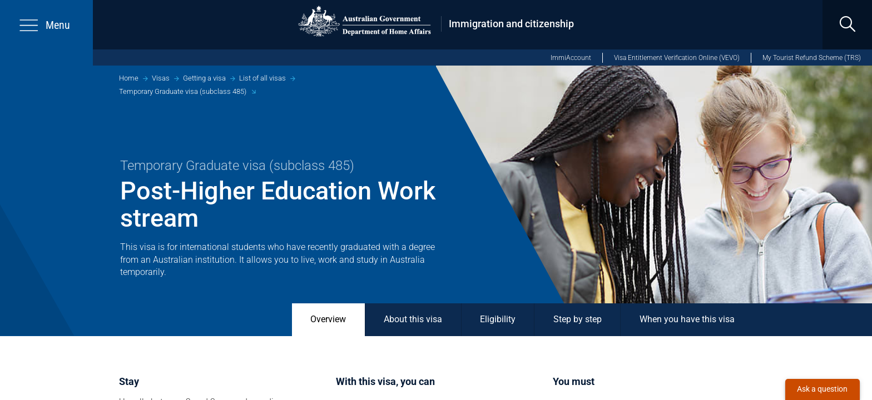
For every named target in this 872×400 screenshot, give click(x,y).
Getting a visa (204, 78)
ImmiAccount (571, 58)
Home (128, 78)
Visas (161, 78)
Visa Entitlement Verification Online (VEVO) (677, 58)
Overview (328, 319)
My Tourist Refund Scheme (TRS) (811, 58)
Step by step (577, 319)
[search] (847, 24)
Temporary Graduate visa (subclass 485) (182, 91)
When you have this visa (687, 319)
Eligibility (498, 319)
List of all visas (262, 78)
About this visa (413, 319)
